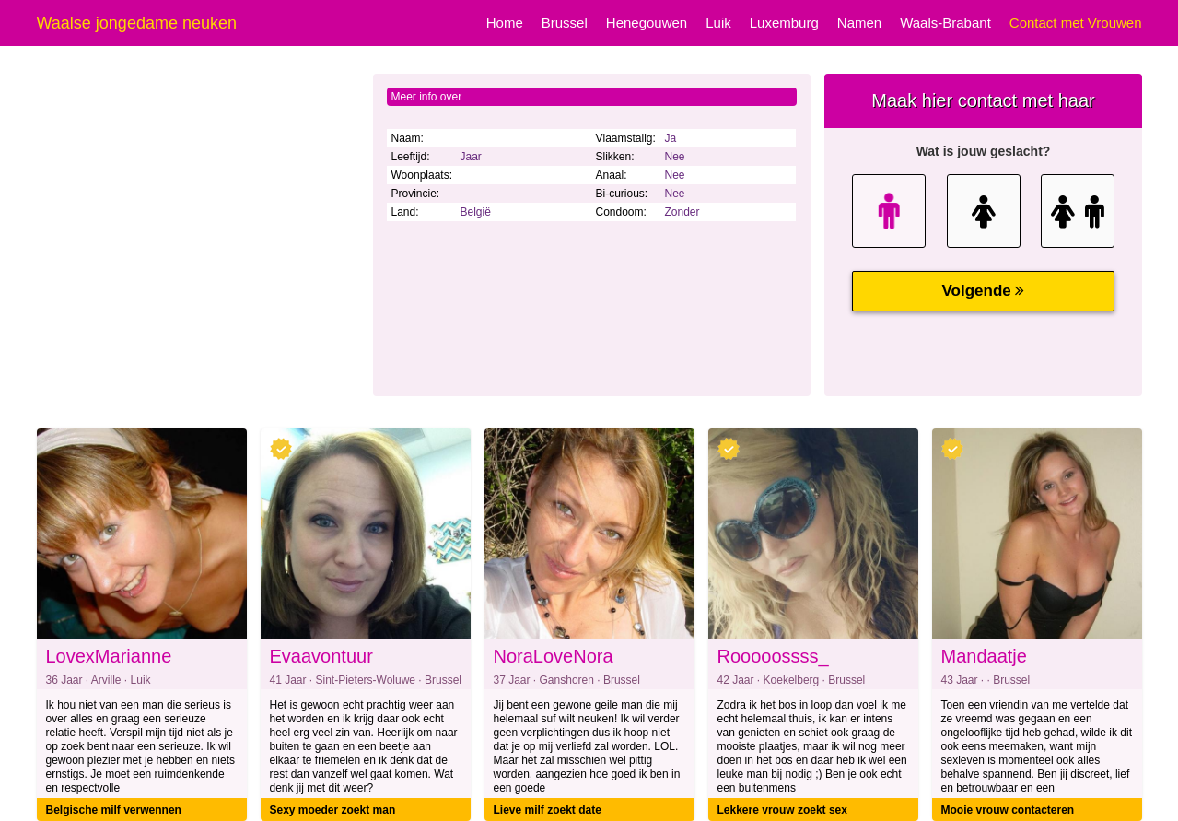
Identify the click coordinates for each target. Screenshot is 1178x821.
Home (504, 22)
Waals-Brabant (945, 22)
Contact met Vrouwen (1075, 22)
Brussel (565, 22)
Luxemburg (784, 22)
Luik (718, 22)
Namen (859, 22)
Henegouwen (646, 22)
